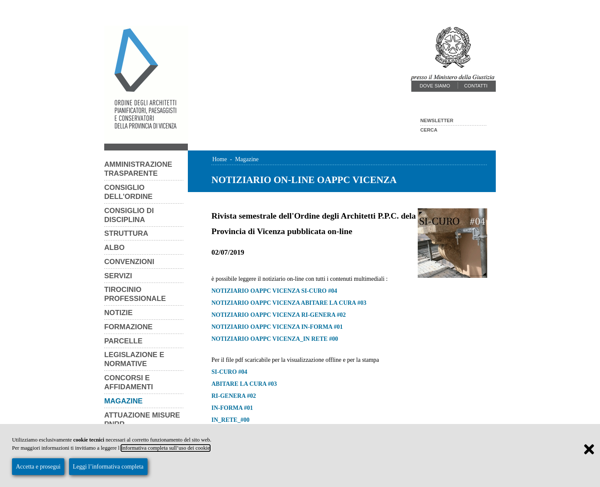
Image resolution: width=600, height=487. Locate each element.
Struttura (126, 233)
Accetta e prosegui (38, 466)
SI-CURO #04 (229, 372)
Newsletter (436, 120)
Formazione (128, 327)
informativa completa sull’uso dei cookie (165, 448)
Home (219, 159)
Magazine (123, 401)
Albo (114, 248)
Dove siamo (434, 85)
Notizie (118, 313)
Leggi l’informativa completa (108, 466)
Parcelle (123, 341)
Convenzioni (129, 262)
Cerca (428, 129)
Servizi (118, 276)
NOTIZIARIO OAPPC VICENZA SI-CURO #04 (274, 291)
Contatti (475, 85)
